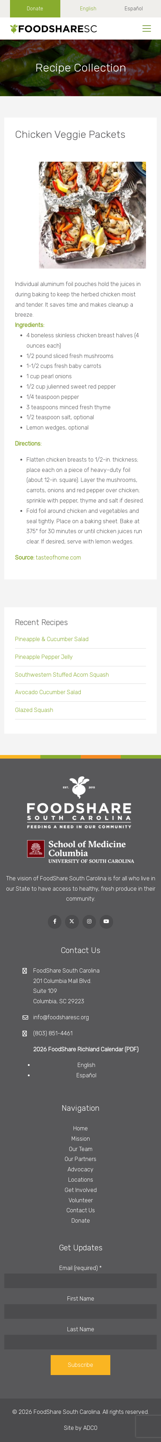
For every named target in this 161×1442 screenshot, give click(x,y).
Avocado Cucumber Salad (48, 695)
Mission (80, 1138)
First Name (80, 1298)
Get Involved (81, 1190)
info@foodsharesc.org (61, 1017)
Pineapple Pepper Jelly (44, 659)
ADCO (90, 1428)
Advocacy (80, 1169)
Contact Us (80, 1210)
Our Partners (80, 1159)
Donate (35, 9)
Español (134, 9)
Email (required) (80, 1268)
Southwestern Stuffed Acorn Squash (62, 677)
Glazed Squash (34, 712)
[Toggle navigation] (147, 28)
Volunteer (81, 1200)
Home (80, 1128)
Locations (80, 1179)
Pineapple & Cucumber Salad (52, 641)
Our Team (80, 1149)
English (88, 9)
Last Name (80, 1329)
